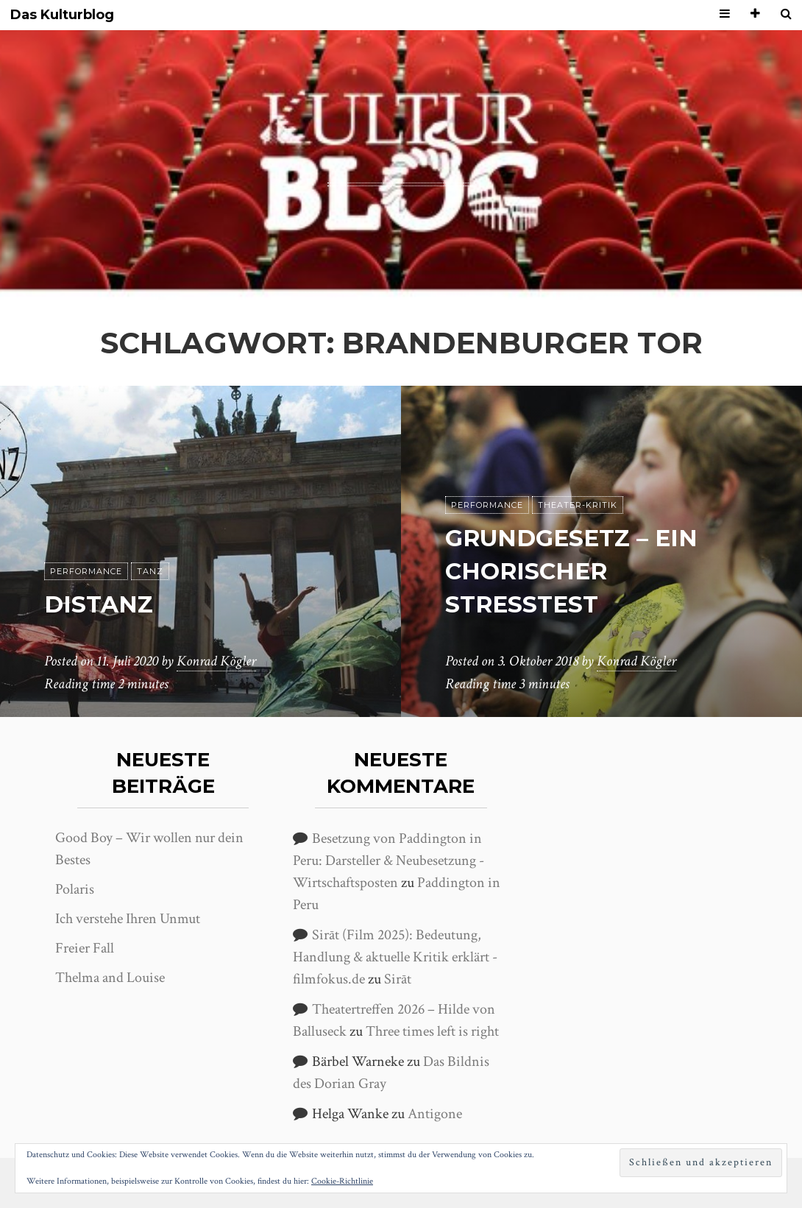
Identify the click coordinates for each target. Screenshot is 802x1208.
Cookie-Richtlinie (342, 1181)
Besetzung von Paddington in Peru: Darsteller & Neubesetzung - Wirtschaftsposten (388, 860)
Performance (86, 571)
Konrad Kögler (216, 661)
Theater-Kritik (577, 506)
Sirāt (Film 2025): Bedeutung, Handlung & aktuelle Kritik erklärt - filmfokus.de (395, 957)
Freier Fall (84, 948)
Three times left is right (432, 1031)
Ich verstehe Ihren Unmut (127, 918)
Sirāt (397, 979)
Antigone (435, 1113)
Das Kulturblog (62, 15)
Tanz (150, 571)
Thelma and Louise (110, 977)
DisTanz (99, 604)
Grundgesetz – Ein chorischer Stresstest (574, 571)
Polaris (74, 889)
